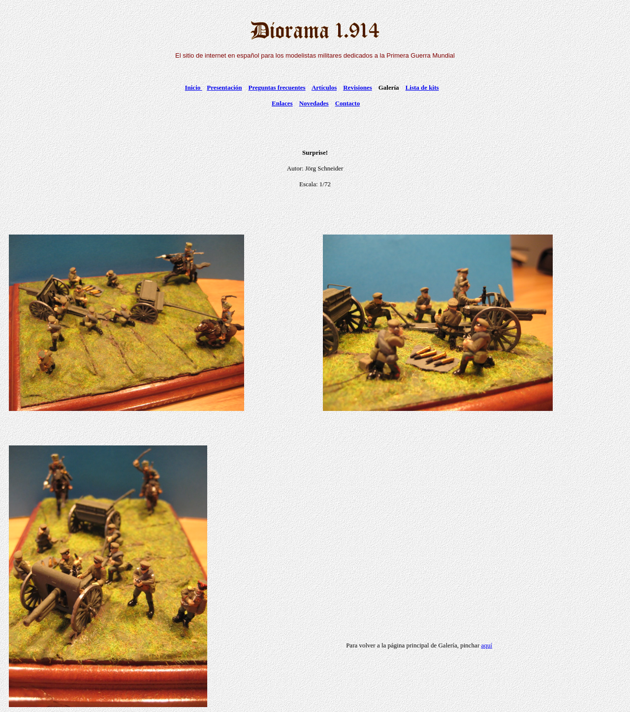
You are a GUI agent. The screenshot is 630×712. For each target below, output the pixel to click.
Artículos (324, 87)
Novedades (314, 103)
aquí (486, 645)
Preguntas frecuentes (277, 87)
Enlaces (282, 103)
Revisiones (357, 87)
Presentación (224, 87)
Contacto (347, 103)
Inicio (193, 87)
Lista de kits (422, 87)
